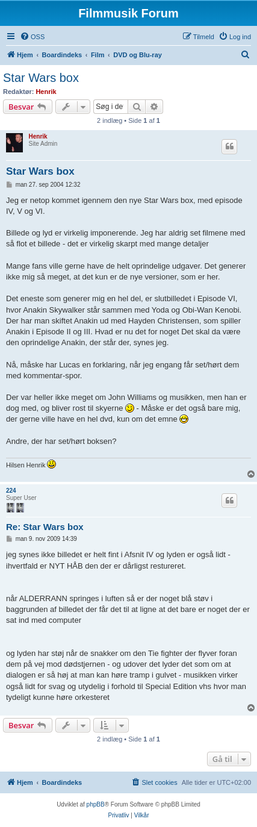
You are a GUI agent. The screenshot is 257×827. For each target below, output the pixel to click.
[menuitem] (32, 37)
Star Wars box (41, 77)
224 (11, 490)
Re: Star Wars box (45, 527)
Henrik (46, 91)
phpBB (96, 804)
